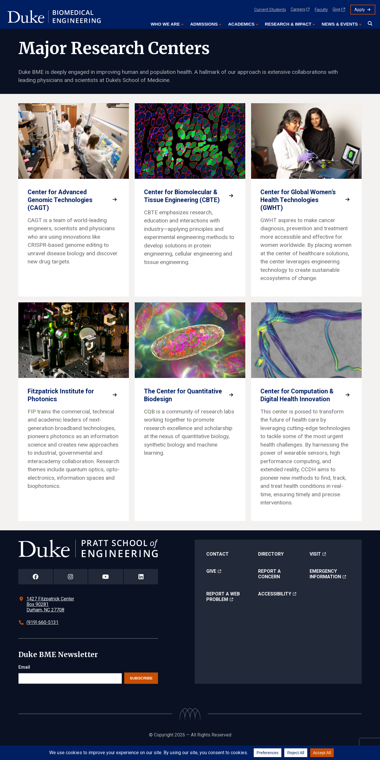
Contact (217, 567)
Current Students (270, 9)
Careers (298, 9)
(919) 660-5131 (42, 635)
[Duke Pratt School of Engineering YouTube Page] (105, 590)
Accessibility (274, 607)
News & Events (340, 24)
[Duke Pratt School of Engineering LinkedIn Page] (141, 590)
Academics (241, 24)
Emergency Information (325, 587)
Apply (359, 9)
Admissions (204, 24)
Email (24, 680)
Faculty (321, 9)
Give (336, 9)
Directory (271, 567)
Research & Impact (288, 24)
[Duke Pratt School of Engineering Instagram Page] (71, 590)
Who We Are (165, 24)
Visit (315, 567)
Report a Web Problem (223, 609)
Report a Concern (269, 587)
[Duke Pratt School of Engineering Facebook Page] (35, 590)
